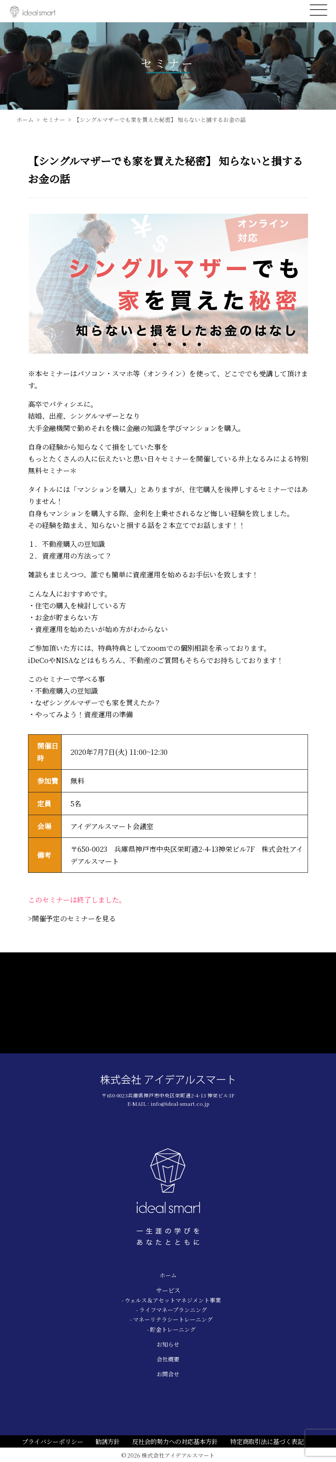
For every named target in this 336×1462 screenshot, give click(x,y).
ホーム (168, 1275)
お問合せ (168, 1374)
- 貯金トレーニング (171, 1329)
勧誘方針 (107, 1441)
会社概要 (168, 1359)
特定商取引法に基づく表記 (267, 1441)
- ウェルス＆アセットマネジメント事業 (171, 1300)
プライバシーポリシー (52, 1441)
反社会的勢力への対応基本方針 (175, 1441)
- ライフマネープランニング (171, 1310)
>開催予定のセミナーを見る (72, 918)
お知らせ (168, 1344)
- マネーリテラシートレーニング (171, 1319)
